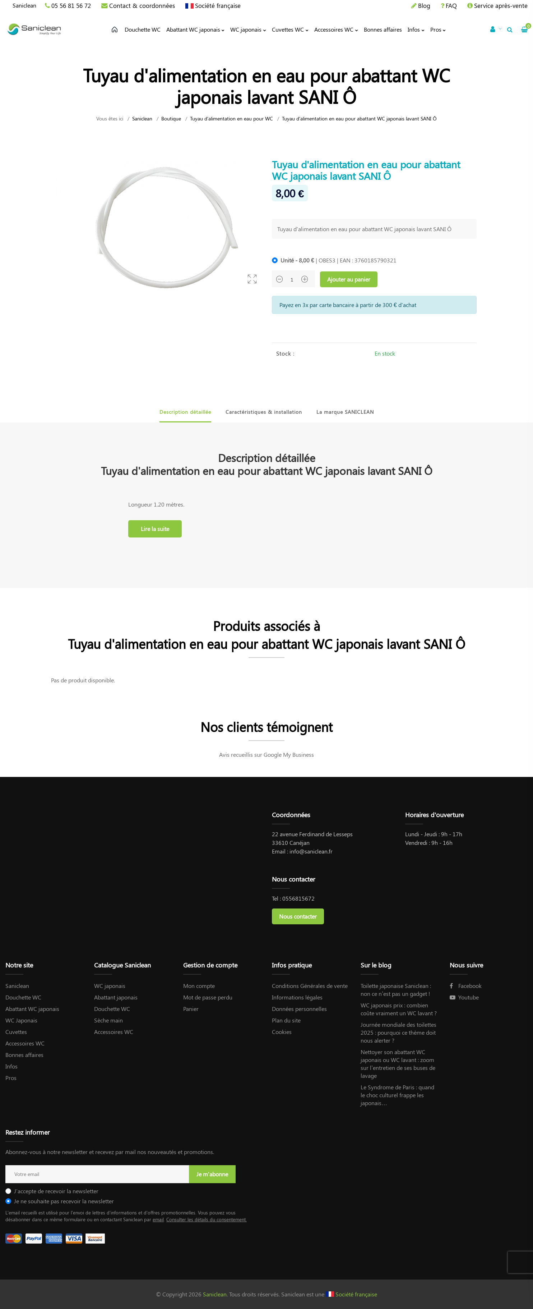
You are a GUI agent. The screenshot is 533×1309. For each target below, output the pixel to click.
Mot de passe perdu (207, 997)
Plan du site (286, 1020)
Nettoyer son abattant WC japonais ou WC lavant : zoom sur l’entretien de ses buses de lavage (398, 1063)
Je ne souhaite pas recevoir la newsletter (64, 1201)
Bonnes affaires (24, 1054)
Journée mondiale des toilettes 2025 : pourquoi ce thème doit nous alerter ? (398, 1032)
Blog (424, 5)
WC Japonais (21, 1020)
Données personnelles (299, 1008)
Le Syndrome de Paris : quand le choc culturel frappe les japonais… (397, 1095)
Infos (11, 1066)
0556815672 (298, 898)
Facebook (466, 985)
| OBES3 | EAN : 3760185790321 (339, 260)
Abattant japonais (116, 997)
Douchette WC (23, 997)
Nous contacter (298, 916)
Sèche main (108, 1020)
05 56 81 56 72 (71, 5)
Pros (11, 1077)
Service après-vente (501, 5)
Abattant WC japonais (32, 1008)
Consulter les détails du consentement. (206, 1219)
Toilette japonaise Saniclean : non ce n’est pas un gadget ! (396, 989)
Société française (218, 5)
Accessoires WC (25, 1043)
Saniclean (24, 5)
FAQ (451, 5)
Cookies (282, 1031)
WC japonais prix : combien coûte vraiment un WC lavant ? (399, 1009)
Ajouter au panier (348, 279)
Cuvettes (16, 1031)
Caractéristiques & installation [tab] (264, 411)
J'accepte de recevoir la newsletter (56, 1191)
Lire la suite (155, 528)
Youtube (464, 997)
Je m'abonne (212, 1174)
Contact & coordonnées (142, 5)
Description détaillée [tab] (185, 411)
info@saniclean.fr (311, 851)
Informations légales (297, 997)
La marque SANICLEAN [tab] (345, 411)
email (158, 1219)
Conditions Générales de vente (310, 985)
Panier (191, 1008)
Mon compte (199, 985)
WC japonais (109, 985)
